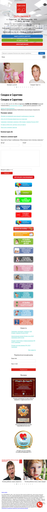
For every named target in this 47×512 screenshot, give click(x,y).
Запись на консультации (7, 108)
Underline (6, 148)
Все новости (32, 350)
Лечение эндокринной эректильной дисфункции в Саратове (17, 116)
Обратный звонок (22, 44)
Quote (12, 148)
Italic (4, 148)
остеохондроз (13, 105)
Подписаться (23, 369)
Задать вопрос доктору (22, 36)
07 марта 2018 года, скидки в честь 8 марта (13, 124)
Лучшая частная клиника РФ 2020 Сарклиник (20, 346)
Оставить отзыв (22, 40)
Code (14, 148)
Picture (18, 148)
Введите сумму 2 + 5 (7, 170)
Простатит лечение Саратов (9, 127)
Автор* (3, 143)
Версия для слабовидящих (23, 177)
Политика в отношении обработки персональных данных (15, 508)
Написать (6, 173)
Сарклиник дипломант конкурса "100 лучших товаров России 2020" (20, 122)
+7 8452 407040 (22, 21)
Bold (2, 148)
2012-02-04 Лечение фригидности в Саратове (14, 119)
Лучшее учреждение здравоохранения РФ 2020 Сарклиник (23, 341)
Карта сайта (4, 492)
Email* (24, 143)
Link (16, 148)
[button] (15, 87)
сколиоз (20, 105)
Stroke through (8, 148)
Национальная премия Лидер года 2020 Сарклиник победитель (22, 336)
